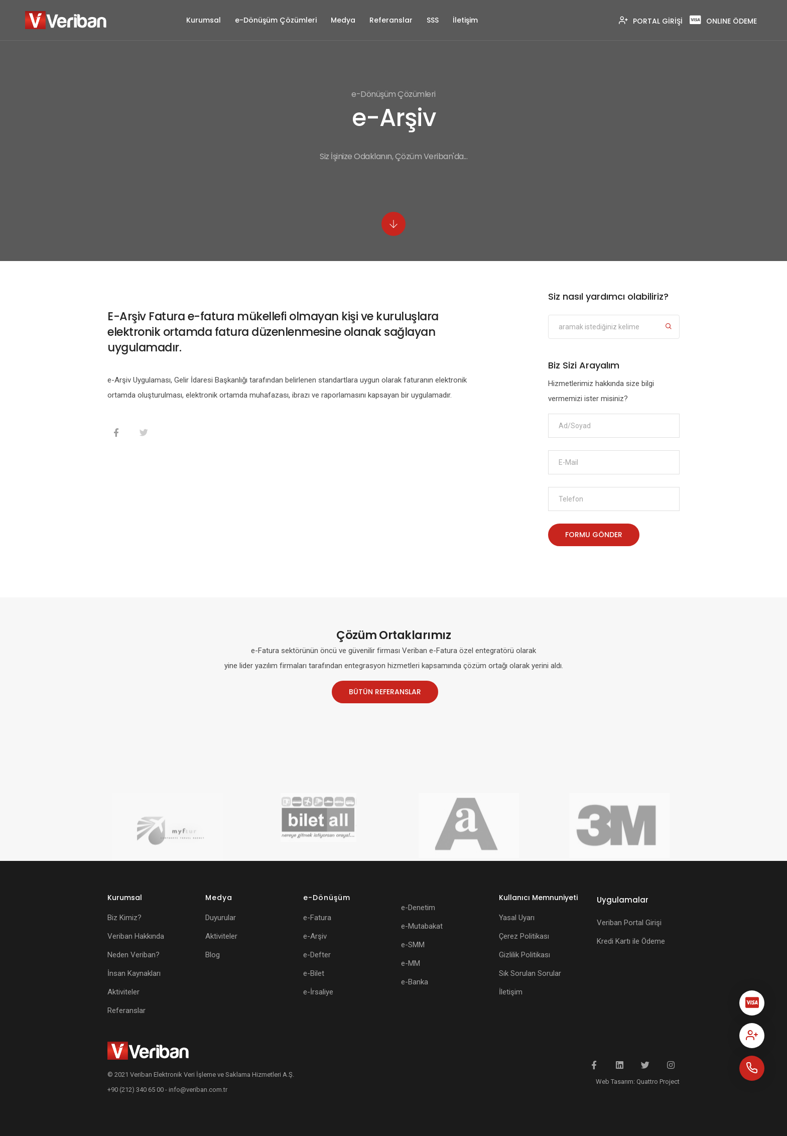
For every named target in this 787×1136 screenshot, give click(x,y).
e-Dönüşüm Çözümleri (276, 20)
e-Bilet (313, 973)
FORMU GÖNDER (593, 535)
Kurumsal (203, 20)
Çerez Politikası (524, 936)
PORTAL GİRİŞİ (651, 21)
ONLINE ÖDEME (723, 21)
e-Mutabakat (422, 926)
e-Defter (317, 954)
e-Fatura (317, 917)
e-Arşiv (315, 936)
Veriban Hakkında (135, 936)
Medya (343, 20)
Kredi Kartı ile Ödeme (631, 941)
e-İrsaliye (318, 991)
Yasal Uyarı (517, 917)
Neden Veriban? (133, 954)
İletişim (465, 20)
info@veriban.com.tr (198, 1089)
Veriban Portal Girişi (629, 922)
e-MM (410, 963)
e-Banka (414, 981)
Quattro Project (658, 1081)
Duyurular (220, 917)
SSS (433, 20)
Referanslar (391, 20)
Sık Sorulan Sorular (530, 973)
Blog (212, 954)
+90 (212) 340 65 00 (135, 1089)
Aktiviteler (123, 991)
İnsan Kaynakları (134, 973)
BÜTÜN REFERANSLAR (385, 692)
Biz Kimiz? (124, 917)
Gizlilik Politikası (524, 954)
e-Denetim (418, 907)
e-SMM (413, 944)
